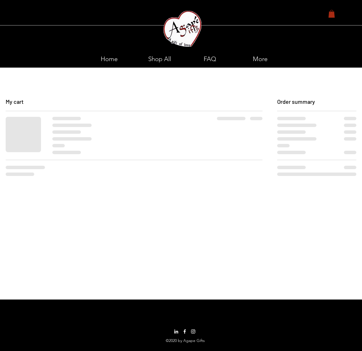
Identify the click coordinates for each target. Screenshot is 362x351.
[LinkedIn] (176, 331)
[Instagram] (193, 331)
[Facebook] (185, 331)
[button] (331, 14)
